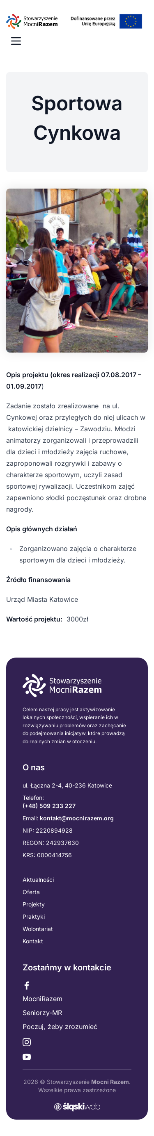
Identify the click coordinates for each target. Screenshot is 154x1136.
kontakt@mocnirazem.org (77, 818)
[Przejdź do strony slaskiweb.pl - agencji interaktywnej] (77, 1106)
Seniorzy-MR (42, 1013)
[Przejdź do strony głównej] (77, 21)
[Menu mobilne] (16, 41)
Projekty (34, 904)
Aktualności (38, 879)
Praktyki (34, 916)
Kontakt (33, 941)
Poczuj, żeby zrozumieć (60, 1026)
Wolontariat (38, 928)
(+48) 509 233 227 (49, 805)
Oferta (31, 891)
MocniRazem (42, 999)
